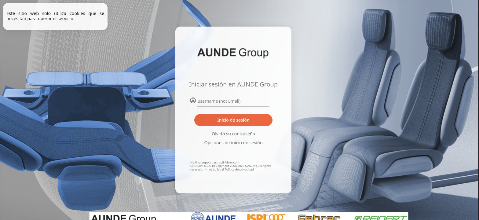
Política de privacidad (239, 169)
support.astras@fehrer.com (220, 162)
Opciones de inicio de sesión (233, 142)
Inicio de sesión (233, 120)
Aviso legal (217, 169)
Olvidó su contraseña (233, 134)
